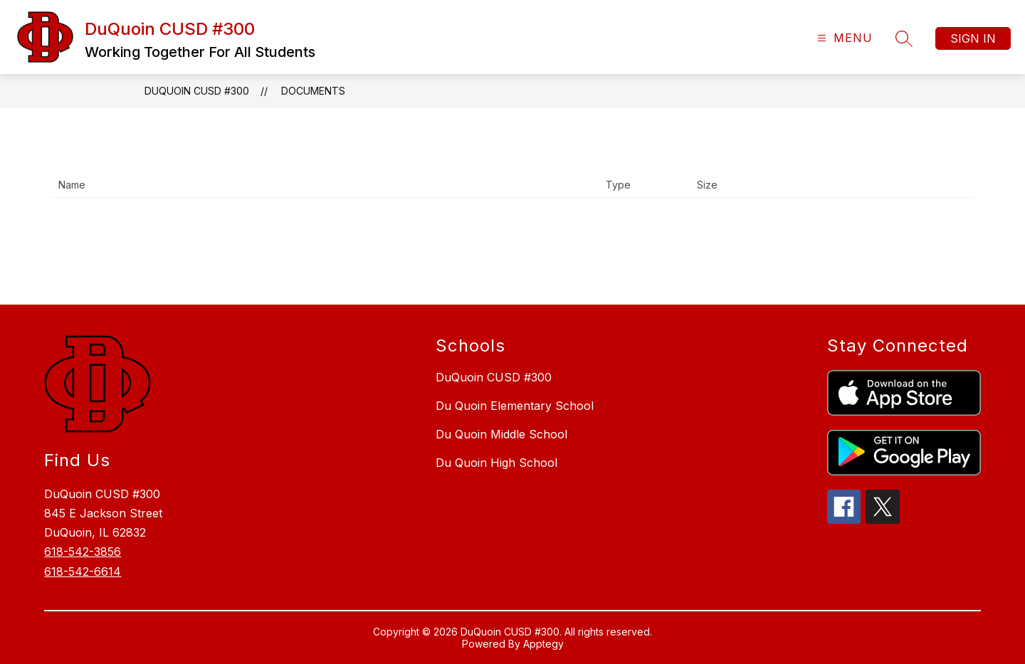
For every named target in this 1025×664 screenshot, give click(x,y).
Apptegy (543, 644)
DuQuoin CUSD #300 (196, 91)
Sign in (973, 38)
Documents (313, 91)
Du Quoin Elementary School (515, 406)
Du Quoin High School (496, 462)
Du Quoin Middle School (501, 434)
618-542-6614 (82, 571)
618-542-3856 (82, 551)
